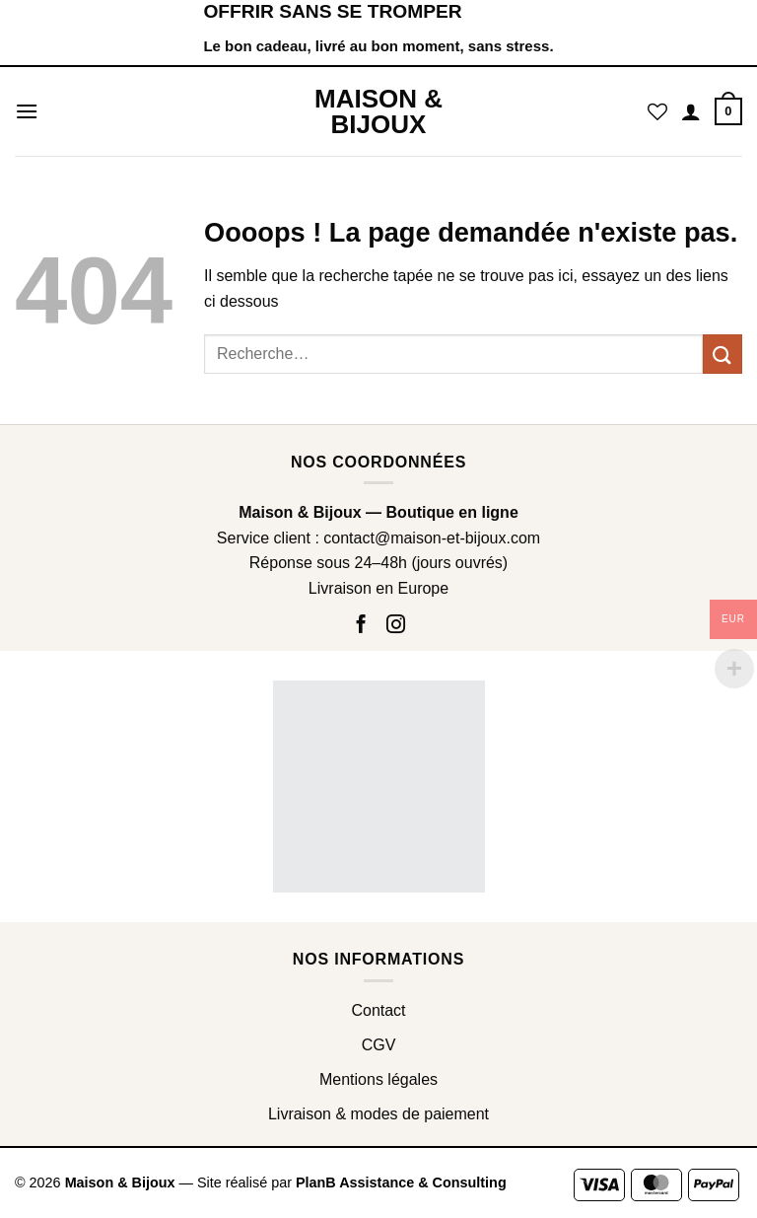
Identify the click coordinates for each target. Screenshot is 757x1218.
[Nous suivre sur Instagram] (394, 625)
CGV (379, 1045)
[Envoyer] (722, 353)
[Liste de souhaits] (657, 111)
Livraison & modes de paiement (378, 1114)
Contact (378, 1010)
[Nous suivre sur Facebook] (364, 625)
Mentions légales (378, 1079)
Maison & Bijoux (378, 111)
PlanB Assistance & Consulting (401, 1182)
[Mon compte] (691, 111)
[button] (26, 111)
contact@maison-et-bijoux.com (431, 538)
